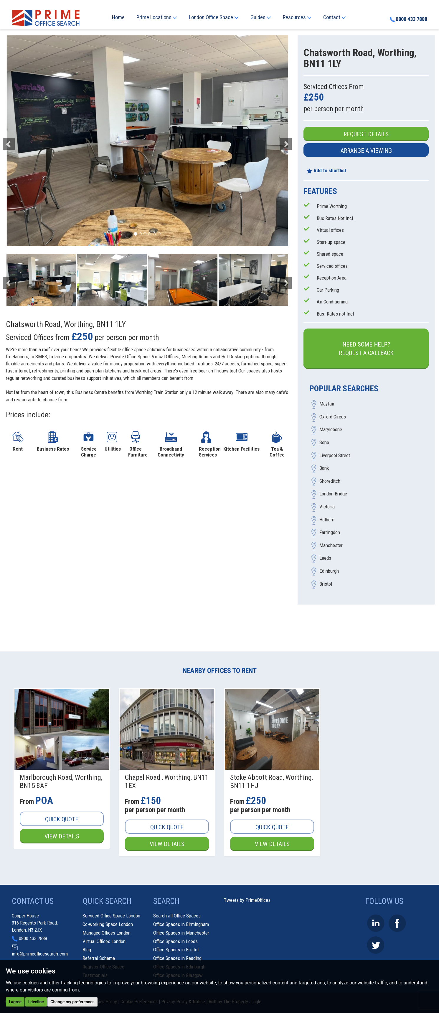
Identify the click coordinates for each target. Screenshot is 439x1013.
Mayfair (326, 404)
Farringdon (329, 533)
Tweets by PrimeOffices (247, 900)
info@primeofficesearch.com (40, 954)
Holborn (326, 520)
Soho (324, 443)
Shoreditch (329, 481)
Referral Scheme (98, 958)
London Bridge (333, 494)
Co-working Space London (107, 924)
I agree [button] (15, 1001)
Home (118, 17)
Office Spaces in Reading (177, 958)
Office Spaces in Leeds (175, 941)
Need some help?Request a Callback (366, 349)
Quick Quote (61, 819)
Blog (86, 950)
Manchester (331, 545)
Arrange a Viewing (366, 150)
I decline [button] (36, 1001)
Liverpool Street (334, 455)
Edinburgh (329, 571)
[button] (27, 140)
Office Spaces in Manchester (181, 933)
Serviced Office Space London (111, 916)
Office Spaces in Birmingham (181, 924)
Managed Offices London (106, 933)
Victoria (327, 507)
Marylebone (330, 430)
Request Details (366, 134)
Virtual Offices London (104, 941)
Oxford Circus (332, 417)
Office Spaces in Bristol (176, 950)
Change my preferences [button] (72, 1001)
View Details (61, 836)
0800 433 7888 (408, 19)
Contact (334, 17)
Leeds (325, 558)
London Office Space (214, 17)
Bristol (325, 584)
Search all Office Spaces (177, 916)
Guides (260, 17)
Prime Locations (156, 17)
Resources (297, 17)
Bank (324, 468)
